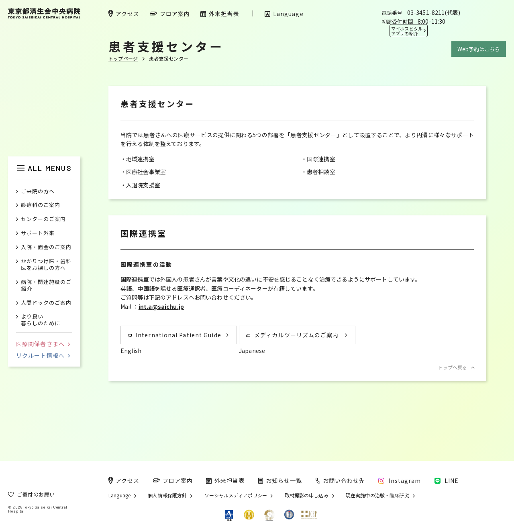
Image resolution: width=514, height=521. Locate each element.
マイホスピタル (406, 30)
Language (119, 495)
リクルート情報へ (43, 355)
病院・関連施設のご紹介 (46, 285)
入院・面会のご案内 (46, 247)
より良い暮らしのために (40, 320)
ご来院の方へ (38, 191)
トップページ (123, 58)
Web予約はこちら (478, 49)
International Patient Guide (174, 335)
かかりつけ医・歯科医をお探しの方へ (46, 265)
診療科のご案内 (40, 205)
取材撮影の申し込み (306, 495)
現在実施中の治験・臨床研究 (377, 495)
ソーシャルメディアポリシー (235, 495)
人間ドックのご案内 (46, 303)
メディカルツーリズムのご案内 (292, 335)
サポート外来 (38, 233)
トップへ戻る (456, 367)
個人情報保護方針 (167, 495)
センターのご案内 (43, 219)
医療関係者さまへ (43, 344)
